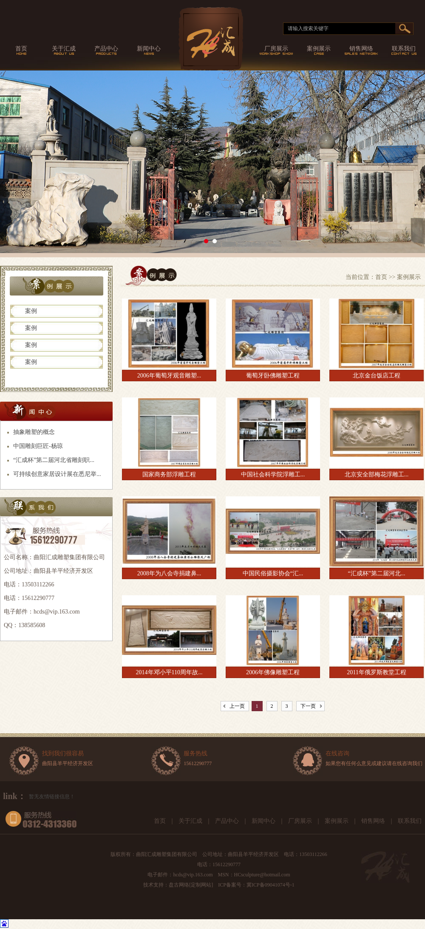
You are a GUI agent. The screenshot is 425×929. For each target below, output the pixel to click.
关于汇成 (190, 821)
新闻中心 (263, 821)
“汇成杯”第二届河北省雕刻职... (53, 460)
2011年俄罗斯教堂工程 (376, 672)
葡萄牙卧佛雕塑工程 (273, 375)
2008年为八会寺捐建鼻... (169, 573)
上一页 (237, 706)
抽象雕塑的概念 (34, 432)
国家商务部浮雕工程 (169, 474)
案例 (31, 311)
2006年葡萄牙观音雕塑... (169, 375)
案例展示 (336, 821)
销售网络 (373, 821)
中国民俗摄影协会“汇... (273, 573)
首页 (381, 277)
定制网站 (201, 885)
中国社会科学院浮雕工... (273, 474)
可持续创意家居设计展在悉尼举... (57, 474)
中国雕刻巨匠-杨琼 (38, 446)
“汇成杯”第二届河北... (376, 573)
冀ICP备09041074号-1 (270, 885)
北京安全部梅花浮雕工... (377, 474)
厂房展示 (300, 821)
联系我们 (410, 821)
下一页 (308, 706)
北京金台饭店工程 (376, 375)
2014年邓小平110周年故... (169, 672)
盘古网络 (179, 885)
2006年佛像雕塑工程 (273, 672)
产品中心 (227, 821)
